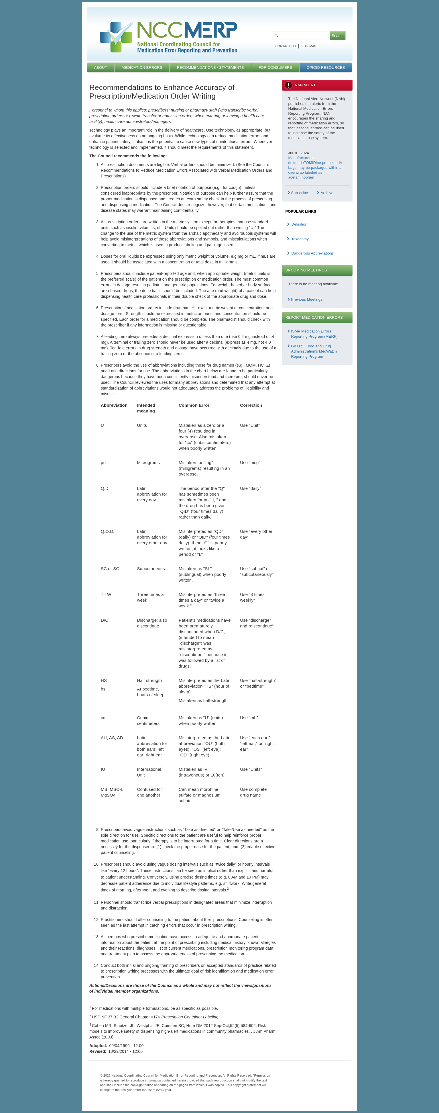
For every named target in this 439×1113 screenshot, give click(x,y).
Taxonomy (300, 239)
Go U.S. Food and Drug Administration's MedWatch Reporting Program (314, 351)
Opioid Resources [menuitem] (326, 67)
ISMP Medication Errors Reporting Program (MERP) (314, 334)
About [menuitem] (100, 67)
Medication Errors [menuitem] (142, 67)
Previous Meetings (306, 299)
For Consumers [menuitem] (275, 67)
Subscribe (299, 193)
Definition (300, 224)
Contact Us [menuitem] (285, 46)
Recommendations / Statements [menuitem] (210, 67)
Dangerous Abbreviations (313, 253)
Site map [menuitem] (308, 46)
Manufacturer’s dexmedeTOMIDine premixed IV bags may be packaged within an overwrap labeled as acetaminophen (316, 167)
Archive (327, 193)
